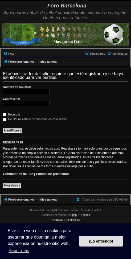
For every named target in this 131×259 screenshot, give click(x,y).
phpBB (55, 210)
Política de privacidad (52, 174)
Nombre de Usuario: (17, 86)
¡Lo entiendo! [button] (101, 241)
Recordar (11, 114)
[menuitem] (8, 53)
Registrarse (12, 185)
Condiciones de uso (18, 174)
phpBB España (81, 215)
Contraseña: (11, 98)
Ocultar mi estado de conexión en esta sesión (35, 119)
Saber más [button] (19, 250)
